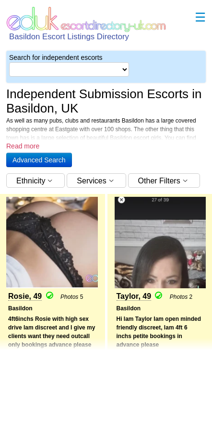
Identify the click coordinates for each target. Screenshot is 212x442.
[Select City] (69, 69)
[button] (39, 160)
